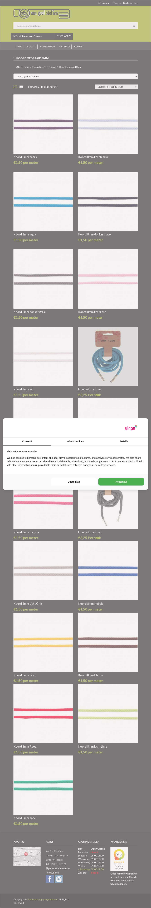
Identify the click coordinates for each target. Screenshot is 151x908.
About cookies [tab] (75, 441)
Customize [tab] (74, 481)
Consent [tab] (27, 441)
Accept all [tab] (121, 481)
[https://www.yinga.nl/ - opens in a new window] (131, 427)
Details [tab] (124, 441)
